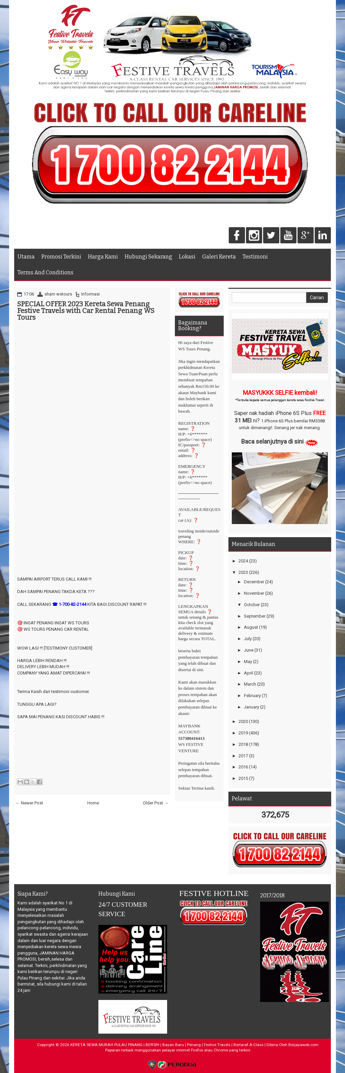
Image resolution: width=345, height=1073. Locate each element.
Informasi (90, 294)
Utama (26, 256)
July (248, 638)
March (250, 684)
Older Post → (155, 802)
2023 (243, 572)
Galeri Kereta (219, 256)
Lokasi (187, 256)
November (254, 593)
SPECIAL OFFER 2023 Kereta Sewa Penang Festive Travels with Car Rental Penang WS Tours (85, 310)
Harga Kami (103, 256)
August (251, 627)
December (254, 581)
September (254, 616)
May (248, 661)
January (251, 706)
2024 (243, 560)
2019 (243, 732)
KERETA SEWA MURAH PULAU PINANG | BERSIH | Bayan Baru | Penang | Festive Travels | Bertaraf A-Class (166, 1044)
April (248, 673)
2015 (243, 778)
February (252, 695)
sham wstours (58, 294)
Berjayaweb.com (303, 1044)
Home (93, 802)
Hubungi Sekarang (148, 256)
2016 (243, 766)
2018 (243, 744)
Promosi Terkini (61, 256)
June (248, 650)
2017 (243, 755)
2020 (243, 721)
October (252, 604)
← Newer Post (29, 802)
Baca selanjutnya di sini (272, 441)
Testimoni (255, 256)
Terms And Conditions (45, 272)
